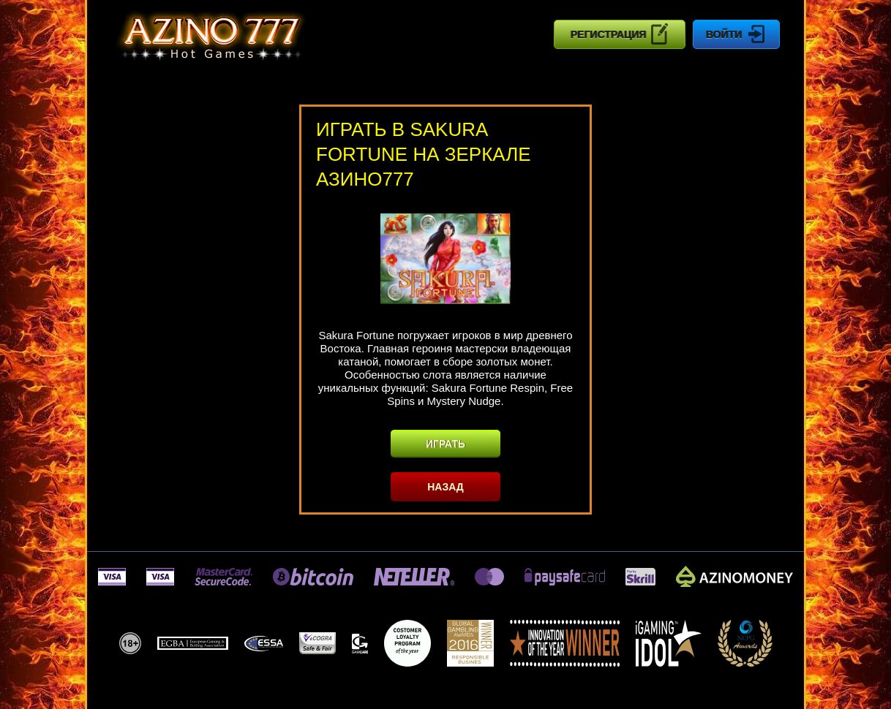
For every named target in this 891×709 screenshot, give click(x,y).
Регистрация (620, 34)
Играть (445, 444)
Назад (445, 487)
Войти (736, 34)
